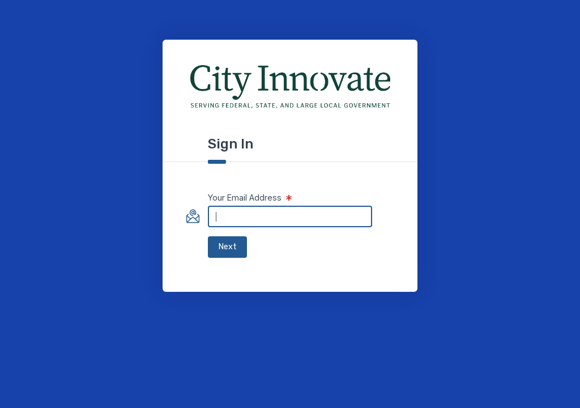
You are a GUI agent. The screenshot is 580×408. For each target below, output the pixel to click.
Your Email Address (245, 197)
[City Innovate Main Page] (290, 87)
